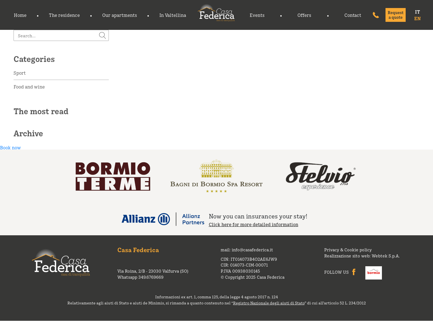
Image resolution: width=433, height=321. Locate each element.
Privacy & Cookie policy (348, 250)
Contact (352, 15)
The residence (64, 15)
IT (417, 11)
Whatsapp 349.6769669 (140, 277)
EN (417, 18)
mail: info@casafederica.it (247, 250)
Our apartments (119, 15)
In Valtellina (172, 15)
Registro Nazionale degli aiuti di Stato (269, 303)
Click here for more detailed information (253, 224)
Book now (10, 147)
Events (257, 15)
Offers (304, 15)
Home (20, 15)
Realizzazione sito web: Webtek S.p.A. (362, 256)
